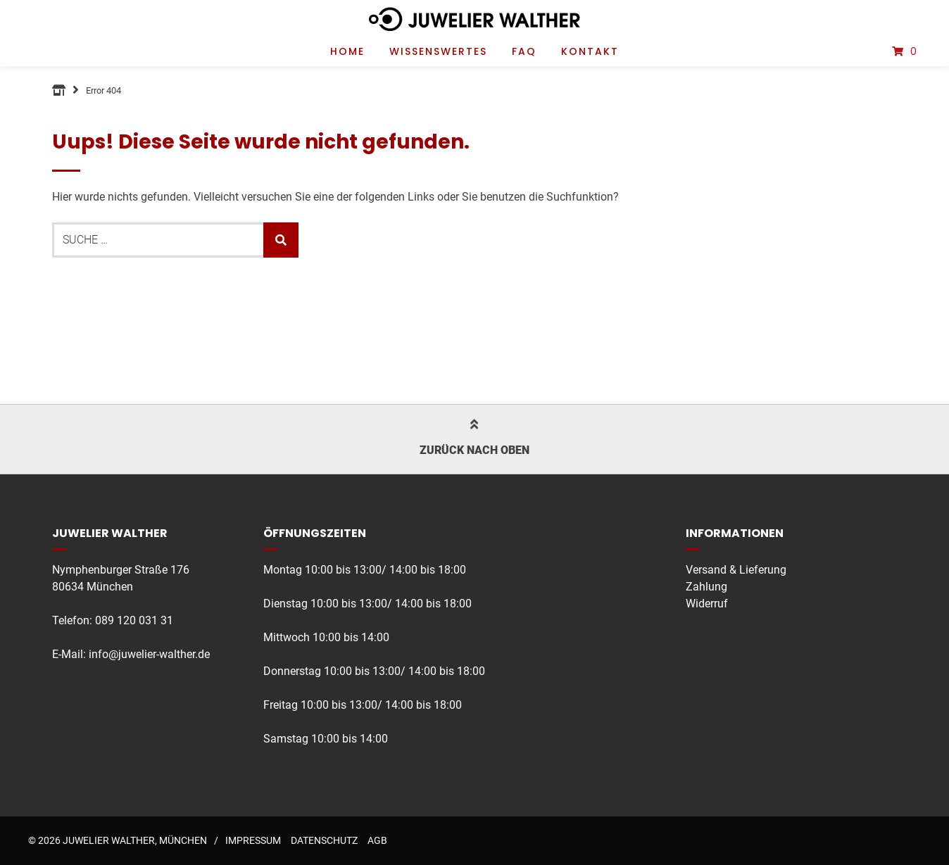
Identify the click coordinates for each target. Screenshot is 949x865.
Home (347, 51)
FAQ (524, 51)
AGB (377, 840)
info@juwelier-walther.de (149, 654)
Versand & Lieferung (736, 569)
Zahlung (706, 586)
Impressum (253, 840)
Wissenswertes (438, 51)
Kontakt (590, 51)
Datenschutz (324, 840)
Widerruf (707, 603)
